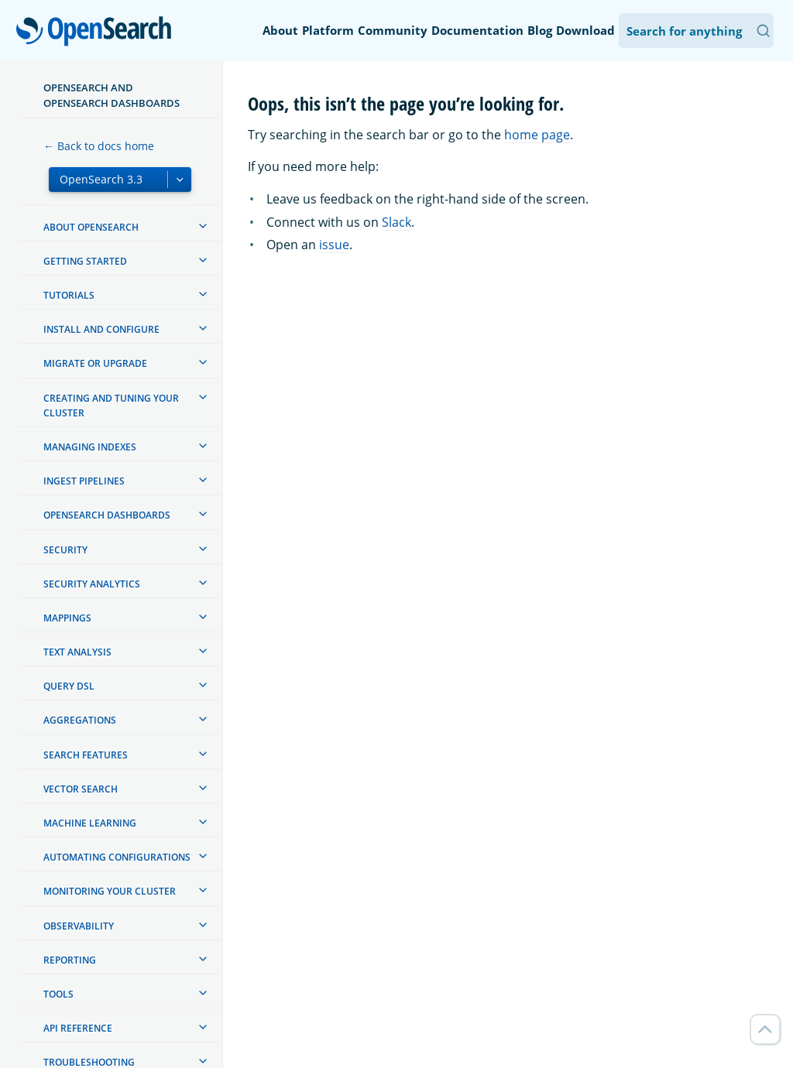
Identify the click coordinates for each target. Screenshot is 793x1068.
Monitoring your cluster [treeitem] (109, 891)
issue (334, 244)
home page (537, 134)
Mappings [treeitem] (67, 618)
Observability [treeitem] (78, 926)
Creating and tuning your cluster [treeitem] (111, 405)
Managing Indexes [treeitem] (89, 447)
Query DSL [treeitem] (68, 686)
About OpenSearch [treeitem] (91, 227)
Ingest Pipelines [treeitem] (84, 481)
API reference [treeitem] (77, 1028)
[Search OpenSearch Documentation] (696, 30)
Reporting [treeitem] (69, 960)
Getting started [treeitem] (85, 261)
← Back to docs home (98, 146)
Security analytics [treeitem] (91, 583)
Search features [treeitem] (85, 755)
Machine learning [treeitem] (89, 823)
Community (392, 30)
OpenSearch (98, 32)
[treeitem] (203, 226)
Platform (328, 30)
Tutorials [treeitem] (68, 295)
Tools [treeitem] (58, 994)
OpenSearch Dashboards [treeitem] (106, 515)
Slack (396, 222)
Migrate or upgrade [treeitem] (95, 363)
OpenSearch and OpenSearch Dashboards (111, 95)
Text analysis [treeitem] (77, 652)
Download (585, 30)
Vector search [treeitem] (80, 789)
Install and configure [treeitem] (101, 329)
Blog (539, 30)
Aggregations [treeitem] (79, 720)
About (280, 30)
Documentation (477, 30)
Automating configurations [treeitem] (117, 857)
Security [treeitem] (65, 549)
